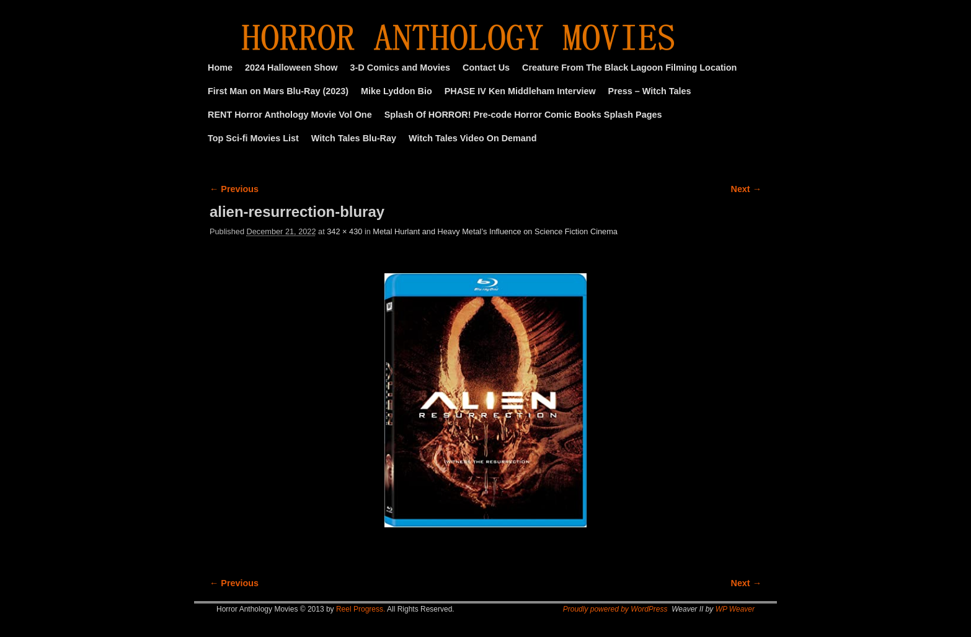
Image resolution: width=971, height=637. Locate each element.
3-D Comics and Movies (400, 67)
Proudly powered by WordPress (615, 609)
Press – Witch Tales (649, 91)
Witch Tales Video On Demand (472, 138)
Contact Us (486, 67)
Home (220, 67)
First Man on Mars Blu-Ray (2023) (278, 91)
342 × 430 (344, 231)
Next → (746, 189)
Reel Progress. (360, 609)
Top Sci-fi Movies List (253, 138)
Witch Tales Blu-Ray (353, 138)
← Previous (234, 189)
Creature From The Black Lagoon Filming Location (629, 67)
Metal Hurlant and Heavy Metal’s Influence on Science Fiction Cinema (495, 231)
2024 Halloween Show (291, 67)
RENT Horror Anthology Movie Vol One (290, 115)
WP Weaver (735, 609)
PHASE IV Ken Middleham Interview (520, 91)
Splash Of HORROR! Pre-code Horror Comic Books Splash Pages (523, 115)
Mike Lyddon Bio (396, 91)
